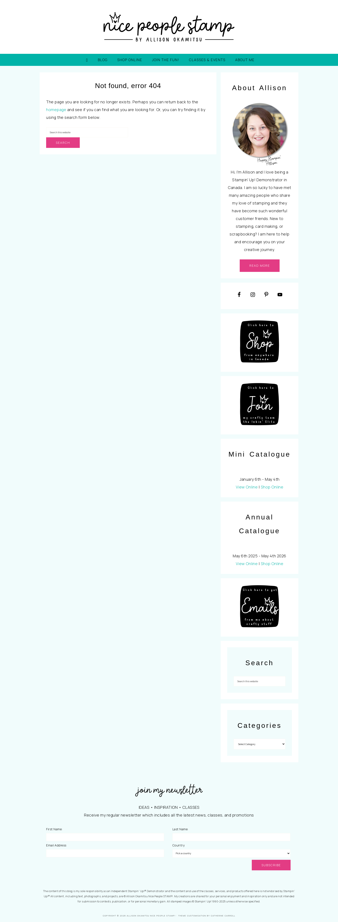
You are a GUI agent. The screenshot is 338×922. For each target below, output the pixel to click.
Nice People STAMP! (169, 26)
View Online (247, 487)
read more (259, 265)
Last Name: (180, 829)
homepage (56, 109)
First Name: (54, 829)
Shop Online (272, 487)
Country (178, 845)
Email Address (56, 845)
